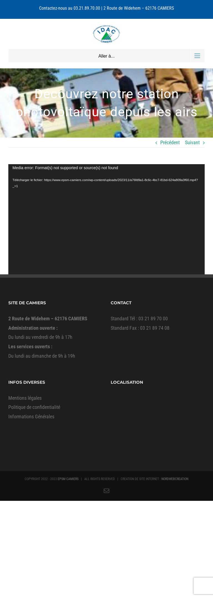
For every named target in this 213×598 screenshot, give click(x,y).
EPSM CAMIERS (68, 479)
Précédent (170, 142)
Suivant (192, 142)
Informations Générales (31, 416)
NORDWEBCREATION (174, 479)
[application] (106, 219)
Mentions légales (25, 398)
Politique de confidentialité (34, 407)
